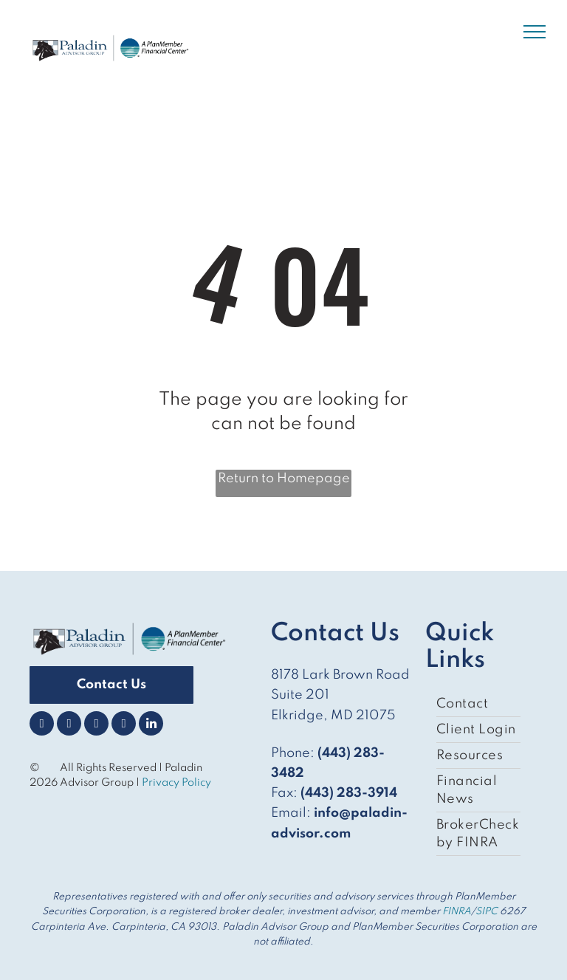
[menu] (534, 32)
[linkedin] (151, 725)
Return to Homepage (284, 478)
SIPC (486, 911)
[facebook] (42, 725)
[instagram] (96, 725)
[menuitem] (478, 704)
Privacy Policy (177, 783)
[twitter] (69, 725)
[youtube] (123, 725)
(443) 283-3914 (348, 793)
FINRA (456, 911)
